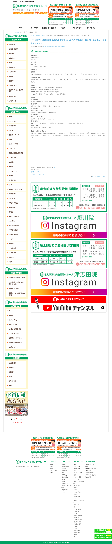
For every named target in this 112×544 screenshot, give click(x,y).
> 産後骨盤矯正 (65, 466)
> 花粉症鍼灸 (64, 477)
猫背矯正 (12, 81)
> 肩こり (75, 470)
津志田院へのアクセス (16, 342)
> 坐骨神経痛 (76, 468)
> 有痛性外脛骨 (77, 524)
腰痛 (10, 116)
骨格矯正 (62, 46)
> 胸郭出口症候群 (77, 515)
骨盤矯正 (12, 44)
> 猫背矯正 (64, 481)
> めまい (75, 534)
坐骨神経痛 (12, 126)
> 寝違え (75, 494)
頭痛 (10, 139)
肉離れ (11, 162)
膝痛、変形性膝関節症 (16, 153)
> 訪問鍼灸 (64, 475)
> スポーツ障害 (77, 477)
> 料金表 (51, 466)
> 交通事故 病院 (89, 472)
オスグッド (12, 157)
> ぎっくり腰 (76, 466)
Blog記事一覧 (39, 35)
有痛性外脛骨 (13, 234)
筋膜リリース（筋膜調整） (16, 91)
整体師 (11, 367)
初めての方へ (13, 324)
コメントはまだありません (99, 176)
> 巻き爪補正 (64, 490)
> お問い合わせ (53, 472)
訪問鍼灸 (12, 67)
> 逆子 (74, 537)
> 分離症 (75, 526)
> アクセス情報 (53, 470)
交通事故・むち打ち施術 (17, 277)
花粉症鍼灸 (12, 72)
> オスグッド (76, 485)
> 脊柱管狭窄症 (77, 522)
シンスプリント (14, 171)
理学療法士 (12, 381)
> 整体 (62, 472)
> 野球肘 (75, 513)
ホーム (32, 35)
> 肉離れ (75, 487)
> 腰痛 (74, 464)
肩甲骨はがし (13, 85)
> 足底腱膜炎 (76, 532)
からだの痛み (47, 46)
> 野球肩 (75, 490)
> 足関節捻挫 (76, 496)
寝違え (11, 175)
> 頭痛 (74, 475)
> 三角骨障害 (76, 530)
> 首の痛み (76, 517)
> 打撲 (74, 498)
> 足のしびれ (76, 507)
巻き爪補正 (12, 96)
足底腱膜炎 (12, 253)
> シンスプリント (77, 492)
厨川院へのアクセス (15, 338)
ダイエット (12, 101)
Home (11, 311)
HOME (17, 32)
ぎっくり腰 (12, 121)
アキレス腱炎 (13, 203)
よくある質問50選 (15, 329)
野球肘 (11, 212)
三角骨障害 (12, 248)
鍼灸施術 (12, 58)
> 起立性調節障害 (77, 519)
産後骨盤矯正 (13, 49)
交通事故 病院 (14, 288)
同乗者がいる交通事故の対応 (17, 294)
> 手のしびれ (76, 505)
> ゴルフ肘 (76, 479)
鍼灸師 (11, 372)
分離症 (11, 239)
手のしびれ (12, 194)
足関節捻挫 (12, 180)
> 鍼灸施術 (64, 470)
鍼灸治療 (57, 46)
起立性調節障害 (14, 225)
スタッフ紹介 (13, 320)
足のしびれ (12, 198)
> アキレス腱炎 (77, 509)
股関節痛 (12, 207)
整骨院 (53, 46)
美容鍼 (11, 76)
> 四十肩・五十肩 (77, 472)
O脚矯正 (12, 53)
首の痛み (12, 221)
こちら (55, 167)
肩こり (11, 130)
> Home (51, 464)
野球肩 (11, 166)
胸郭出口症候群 (14, 216)
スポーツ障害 (13, 144)
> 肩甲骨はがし (65, 483)
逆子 (10, 262)
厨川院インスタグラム (37, 172)
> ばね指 (75, 528)
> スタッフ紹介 (53, 468)
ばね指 (11, 243)
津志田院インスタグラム (37, 174)
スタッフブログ (14, 333)
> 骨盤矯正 (64, 464)
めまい (11, 257)
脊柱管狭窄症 (13, 230)
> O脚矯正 (63, 468)
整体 (10, 62)
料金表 (11, 315)
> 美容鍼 (63, 479)
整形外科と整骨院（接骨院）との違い (17, 283)
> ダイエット (64, 492)
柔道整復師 (12, 363)
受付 (10, 385)
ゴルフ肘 (12, 148)
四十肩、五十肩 (14, 135)
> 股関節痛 (76, 511)
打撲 (10, 184)
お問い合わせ (13, 347)
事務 (10, 376)
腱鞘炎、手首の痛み (15, 189)
